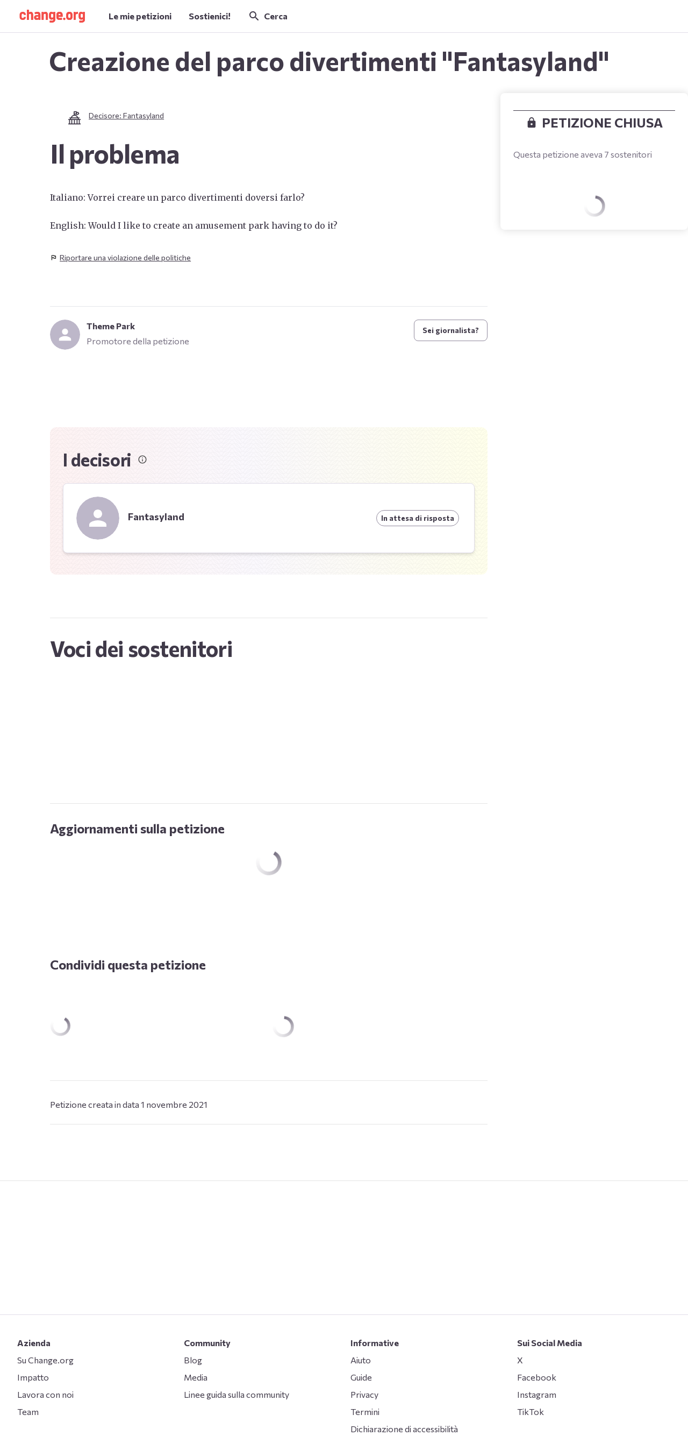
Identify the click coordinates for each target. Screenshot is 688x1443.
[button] (52, 16)
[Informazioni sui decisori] (142, 459)
